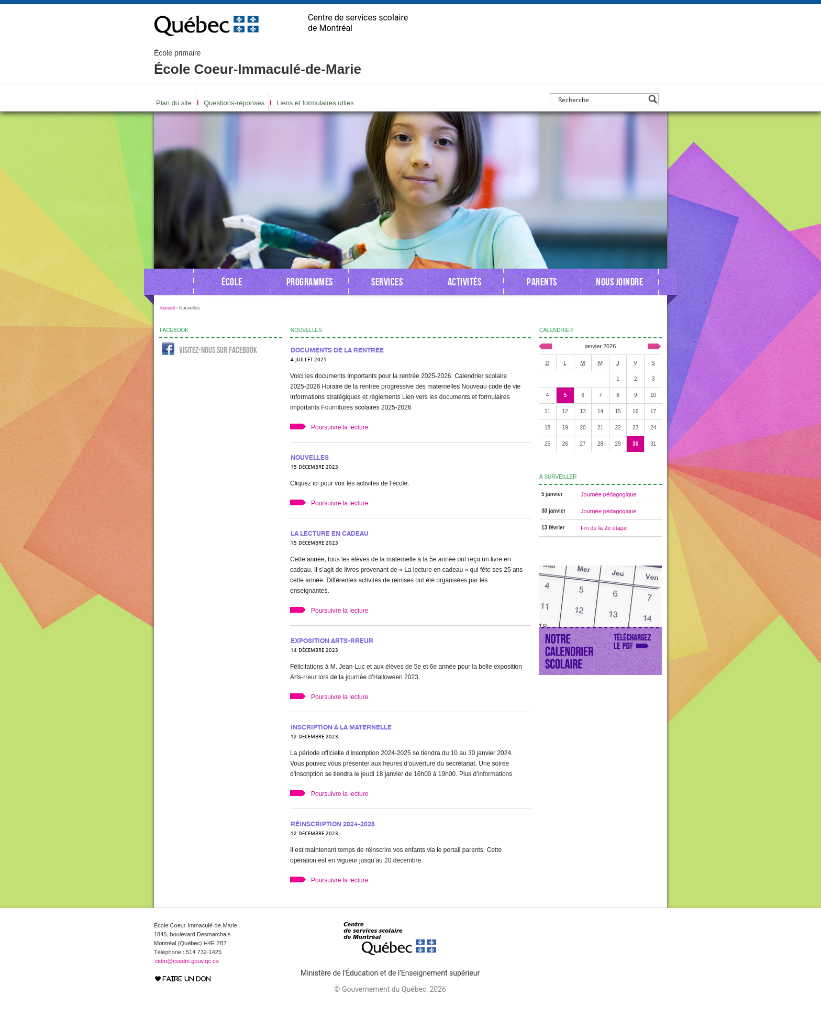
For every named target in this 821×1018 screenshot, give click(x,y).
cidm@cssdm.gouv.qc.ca (187, 961)
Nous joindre (619, 281)
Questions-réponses (234, 103)
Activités (465, 281)
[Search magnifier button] (652, 99)
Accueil (167, 308)
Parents (542, 281)
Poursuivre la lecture (339, 427)
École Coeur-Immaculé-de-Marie (257, 63)
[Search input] (601, 99)
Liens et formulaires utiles (314, 103)
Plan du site (174, 103)
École (231, 281)
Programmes (309, 281)
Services (387, 281)
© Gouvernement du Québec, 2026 (390, 989)
